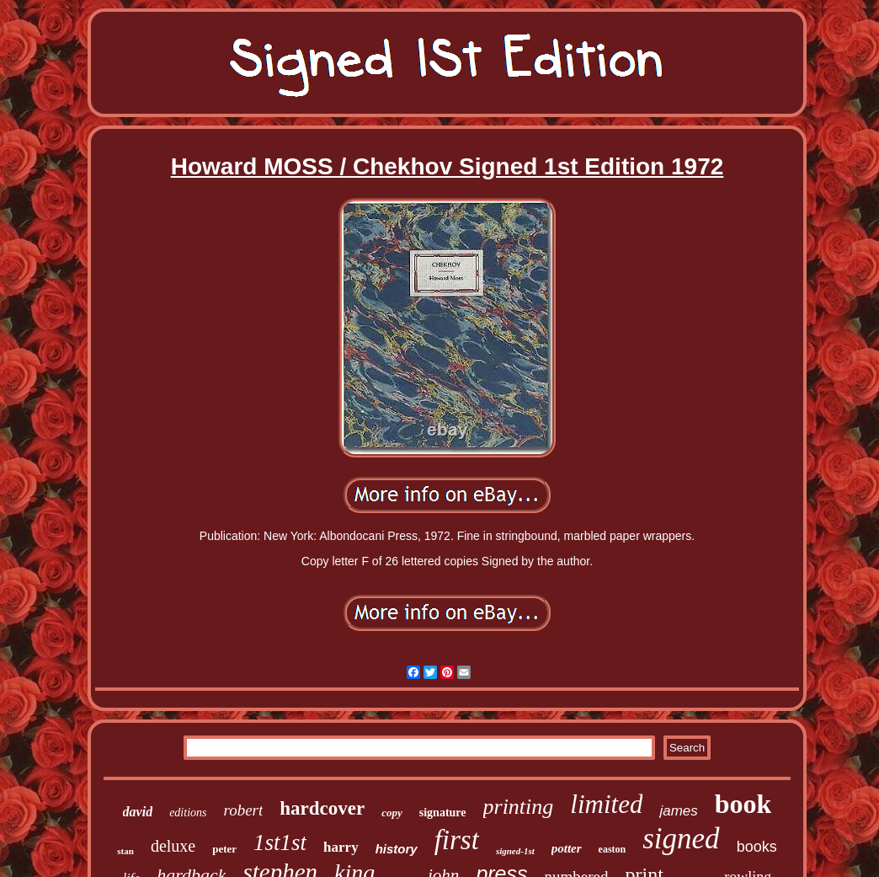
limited (606, 804)
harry (341, 847)
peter (224, 848)
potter (566, 848)
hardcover (322, 808)
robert (244, 810)
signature (442, 812)
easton (612, 849)
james (678, 811)
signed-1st (515, 851)
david (138, 812)
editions (187, 812)
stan (125, 851)
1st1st (279, 842)
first (456, 840)
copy (391, 812)
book (743, 804)
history (397, 849)
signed (680, 838)
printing (518, 806)
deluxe (173, 846)
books (757, 846)
